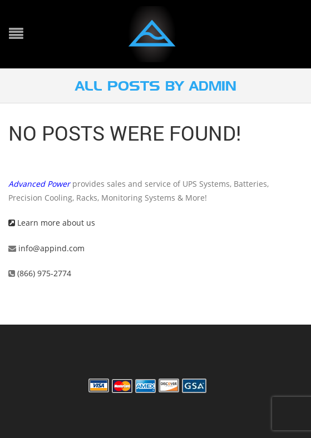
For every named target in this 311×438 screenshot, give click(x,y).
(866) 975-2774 (43, 273)
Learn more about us (51, 222)
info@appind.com (51, 248)
